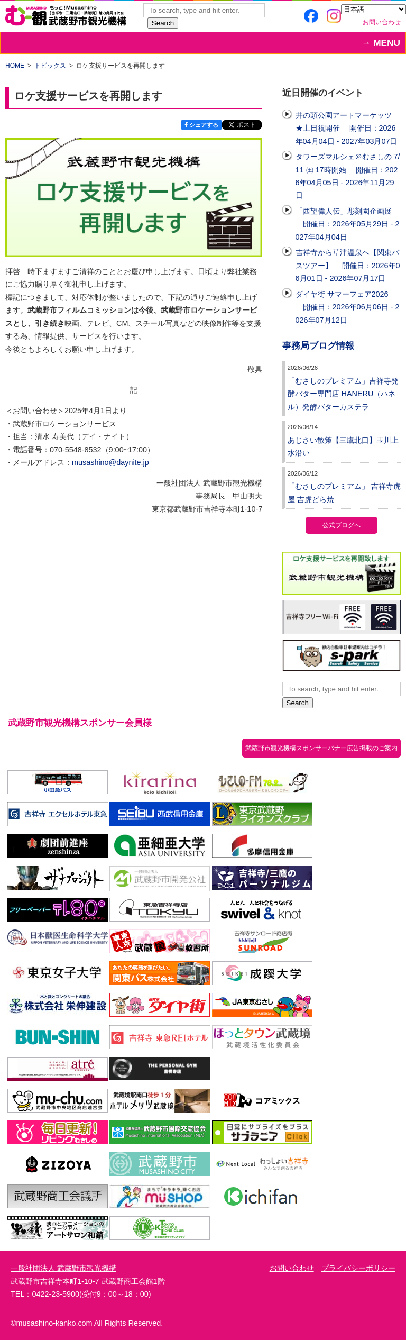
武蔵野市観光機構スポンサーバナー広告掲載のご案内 (321, 748)
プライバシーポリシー (358, 1268)
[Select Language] (373, 9)
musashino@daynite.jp (110, 462)
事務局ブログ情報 (318, 346)
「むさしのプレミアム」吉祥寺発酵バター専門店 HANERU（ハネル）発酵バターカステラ (343, 394)
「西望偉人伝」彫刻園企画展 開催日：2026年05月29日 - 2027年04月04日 (348, 224)
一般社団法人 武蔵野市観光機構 (63, 1268)
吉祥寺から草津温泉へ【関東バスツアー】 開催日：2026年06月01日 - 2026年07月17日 (348, 265)
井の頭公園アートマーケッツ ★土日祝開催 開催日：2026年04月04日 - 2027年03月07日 (347, 128)
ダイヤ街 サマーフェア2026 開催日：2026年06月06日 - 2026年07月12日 (348, 307)
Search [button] (163, 23)
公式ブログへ (341, 525)
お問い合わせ (382, 22)
